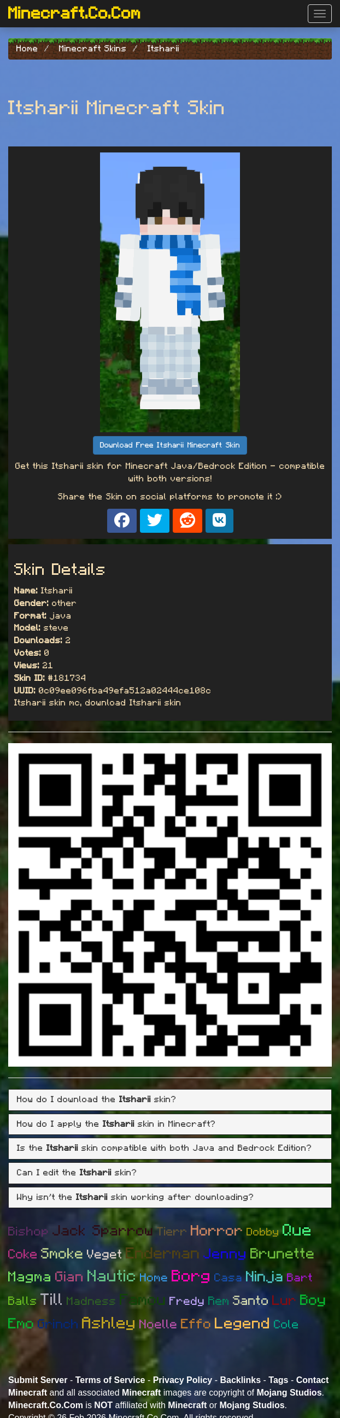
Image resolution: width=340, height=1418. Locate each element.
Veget (104, 1255)
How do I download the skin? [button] (97, 1099)
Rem (219, 1301)
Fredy (187, 1301)
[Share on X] (154, 521)
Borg (191, 1276)
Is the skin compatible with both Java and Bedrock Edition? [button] (164, 1148)
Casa (228, 1278)
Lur (284, 1301)
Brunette (282, 1253)
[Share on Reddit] (187, 521)
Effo (196, 1324)
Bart (300, 1278)
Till (51, 1300)
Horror (217, 1230)
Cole (286, 1325)
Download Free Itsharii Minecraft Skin (170, 445)
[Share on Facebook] (122, 521)
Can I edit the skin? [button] (77, 1172)
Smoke (62, 1253)
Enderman (163, 1254)
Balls (22, 1301)
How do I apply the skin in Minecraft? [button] (116, 1124)
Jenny (225, 1254)
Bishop (28, 1232)
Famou (143, 1300)
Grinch (58, 1324)
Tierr (172, 1232)
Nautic (112, 1276)
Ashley (109, 1323)
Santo (251, 1301)
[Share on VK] (219, 521)
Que (297, 1230)
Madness (91, 1301)
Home (154, 1278)
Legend (243, 1324)
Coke (23, 1254)
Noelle (158, 1325)
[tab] (170, 1100)
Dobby (263, 1232)
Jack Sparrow (103, 1230)
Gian (69, 1277)
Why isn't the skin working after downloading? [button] (135, 1197)
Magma (30, 1277)
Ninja (265, 1276)
